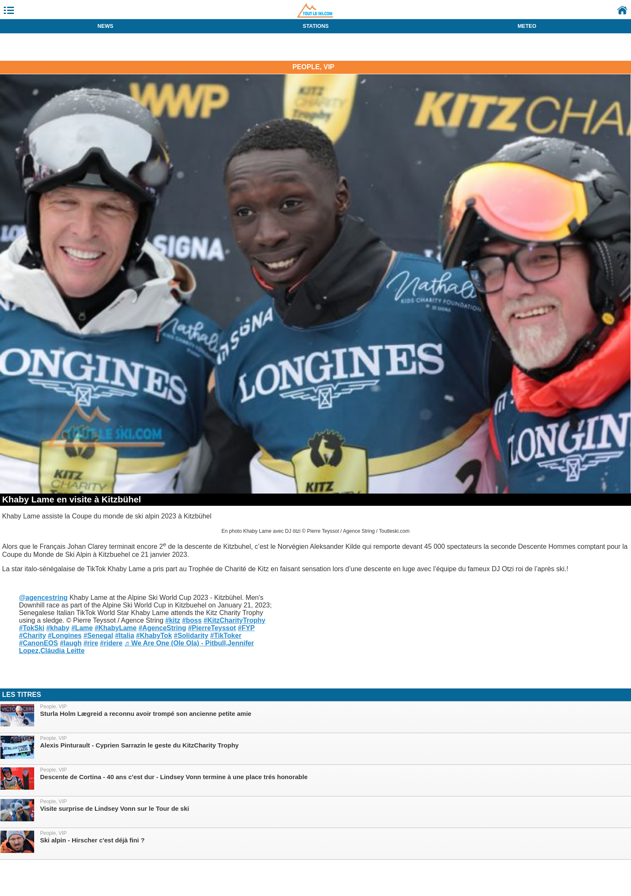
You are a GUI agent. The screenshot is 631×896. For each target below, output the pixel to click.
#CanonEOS (38, 643)
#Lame (82, 628)
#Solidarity (191, 635)
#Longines (64, 635)
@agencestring (43, 597)
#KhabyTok (154, 635)
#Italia (124, 635)
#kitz (173, 620)
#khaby (58, 628)
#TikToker (225, 635)
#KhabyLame (115, 628)
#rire (91, 643)
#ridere (111, 643)
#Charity (32, 635)
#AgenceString (162, 628)
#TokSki (31, 628)
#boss (192, 620)
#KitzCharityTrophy (235, 620)
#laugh (71, 643)
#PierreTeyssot (212, 628)
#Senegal (98, 635)
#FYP (246, 628)
